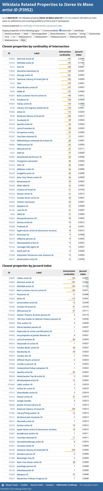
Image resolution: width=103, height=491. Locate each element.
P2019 (12, 238)
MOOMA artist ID (25, 62)
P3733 (12, 62)
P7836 (12, 364)
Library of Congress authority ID (32, 107)
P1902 (12, 124)
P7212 (12, 128)
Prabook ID (22, 226)
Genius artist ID (24, 222)
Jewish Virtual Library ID (29, 405)
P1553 (12, 197)
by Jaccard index (54, 25)
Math (26, 33)
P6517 (12, 242)
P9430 (12, 335)
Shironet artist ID (25, 58)
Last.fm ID (22, 210)
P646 (12, 99)
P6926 (12, 376)
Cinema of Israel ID (26, 189)
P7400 (12, 413)
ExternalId (66, 30)
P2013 (12, 120)
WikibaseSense (11, 40)
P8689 (12, 323)
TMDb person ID (25, 144)
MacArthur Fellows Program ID (32, 478)
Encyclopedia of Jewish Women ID (33, 335)
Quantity (73, 33)
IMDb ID (21, 91)
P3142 (12, 148)
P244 (12, 107)
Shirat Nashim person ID (29, 327)
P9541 (12, 478)
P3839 (12, 103)
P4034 (12, 58)
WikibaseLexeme (58, 36)
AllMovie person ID (26, 238)
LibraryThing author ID (28, 413)
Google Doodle (24, 400)
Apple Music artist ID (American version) (37, 230)
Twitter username (26, 202)
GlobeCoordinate (12, 33)
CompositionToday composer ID (32, 368)
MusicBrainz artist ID (27, 87)
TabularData (94, 33)
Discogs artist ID (25, 75)
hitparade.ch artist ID (27, 343)
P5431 (12, 388)
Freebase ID (23, 99)
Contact (50, 485)
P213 (12, 83)
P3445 (12, 189)
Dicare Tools (12, 485)
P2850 (12, 230)
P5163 (12, 470)
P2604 (12, 218)
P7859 (12, 71)
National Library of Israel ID (30, 116)
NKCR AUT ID (23, 251)
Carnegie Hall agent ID (28, 247)
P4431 (12, 400)
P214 (12, 67)
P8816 (12, 355)
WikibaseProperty (78, 36)
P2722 (12, 193)
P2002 (12, 202)
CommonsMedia (50, 30)
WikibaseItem (41, 36)
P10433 (11, 315)
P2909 (12, 441)
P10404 (11, 384)
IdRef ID (21, 214)
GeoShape (79, 30)
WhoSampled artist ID (27, 242)
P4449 (12, 327)
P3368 (12, 226)
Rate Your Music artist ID (29, 177)
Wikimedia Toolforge (67, 485)
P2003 (12, 161)
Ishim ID (21, 112)
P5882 (12, 157)
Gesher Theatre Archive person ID (33, 315)
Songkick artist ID (25, 173)
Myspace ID (22, 206)
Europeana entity (25, 132)
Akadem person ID (26, 454)
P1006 (12, 255)
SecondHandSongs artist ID (30, 441)
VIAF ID (20, 67)
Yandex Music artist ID (28, 197)
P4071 (12, 259)
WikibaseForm (25, 36)
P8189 (12, 79)
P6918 (12, 343)
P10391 (11, 319)
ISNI (19, 83)
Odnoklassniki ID (25, 470)
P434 (12, 87)
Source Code (37, 485)
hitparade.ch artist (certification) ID (34, 331)
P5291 (12, 445)
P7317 (12, 392)
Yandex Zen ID (24, 355)
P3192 (12, 210)
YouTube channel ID (27, 136)
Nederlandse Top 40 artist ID (31, 376)
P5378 (12, 454)
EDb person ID (24, 148)
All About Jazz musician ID (29, 417)
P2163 (12, 165)
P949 (12, 116)
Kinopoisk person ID (27, 218)
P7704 (12, 132)
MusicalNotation (57, 33)
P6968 (12, 331)
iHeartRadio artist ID (27, 392)
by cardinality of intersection (33, 25)
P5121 (12, 417)
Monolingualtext (39, 33)
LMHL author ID (24, 384)
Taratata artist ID (25, 445)
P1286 (12, 458)
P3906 (12, 112)
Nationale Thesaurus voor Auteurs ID (35, 255)
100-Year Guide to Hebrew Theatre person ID (39, 319)
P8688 (12, 368)
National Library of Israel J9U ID (32, 79)
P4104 (12, 247)
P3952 (66, 18)
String (82, 33)
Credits (24, 485)
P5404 (12, 177)
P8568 (12, 405)
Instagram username (27, 161)
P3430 (12, 185)
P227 (12, 152)
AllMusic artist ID (25, 169)
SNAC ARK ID (23, 185)
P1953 (12, 75)
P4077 (12, 234)
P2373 (12, 222)
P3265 (12, 206)
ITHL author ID (24, 323)
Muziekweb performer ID (29, 157)
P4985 (12, 144)
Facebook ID (23, 120)
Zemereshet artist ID (27, 259)
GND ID (20, 152)
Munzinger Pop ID (25, 458)
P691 (12, 251)
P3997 (12, 95)
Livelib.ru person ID (26, 364)
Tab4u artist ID (24, 103)
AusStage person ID (26, 466)
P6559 (12, 360)
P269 (12, 214)
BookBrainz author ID (27, 433)
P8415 (12, 421)
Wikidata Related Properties (30, 4)
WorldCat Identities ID (28, 71)
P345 (12, 91)
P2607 (12, 433)
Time (7, 36)
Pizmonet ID (23, 234)
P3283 (12, 181)
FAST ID (20, 165)
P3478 (12, 173)
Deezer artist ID (24, 193)
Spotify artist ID (24, 124)
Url (14, 36)
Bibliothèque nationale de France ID (34, 140)
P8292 (12, 466)
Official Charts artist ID (28, 360)
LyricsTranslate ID (26, 128)
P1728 (12, 169)
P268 (12, 140)
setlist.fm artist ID (26, 388)
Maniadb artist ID (25, 421)
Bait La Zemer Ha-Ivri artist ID (31, 95)
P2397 (12, 136)
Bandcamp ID (23, 181)
